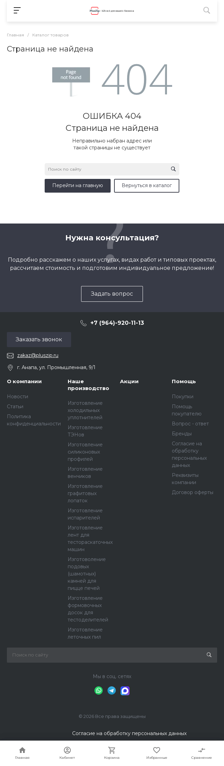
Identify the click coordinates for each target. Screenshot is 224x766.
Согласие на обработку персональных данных (129, 733)
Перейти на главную (77, 185)
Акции (129, 381)
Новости (17, 396)
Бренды (182, 434)
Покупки (182, 396)
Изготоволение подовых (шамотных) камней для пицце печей (87, 573)
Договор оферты (192, 492)
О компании (24, 381)
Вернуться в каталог (147, 185)
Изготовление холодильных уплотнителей (85, 410)
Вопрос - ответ (190, 424)
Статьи (15, 406)
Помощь (184, 381)
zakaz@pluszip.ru (37, 355)
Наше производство (88, 384)
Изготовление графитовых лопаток (85, 493)
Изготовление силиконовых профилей (85, 452)
